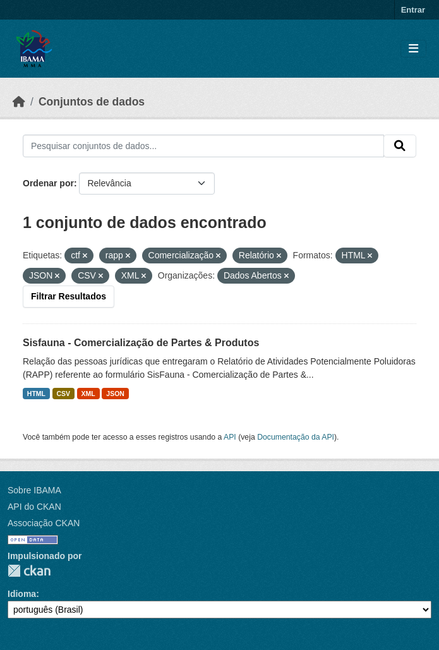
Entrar (413, 10)
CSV (64, 393)
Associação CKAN (44, 523)
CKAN (29, 570)
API (230, 437)
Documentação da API (295, 437)
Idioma (22, 594)
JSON (115, 393)
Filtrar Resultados (68, 296)
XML (88, 393)
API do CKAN (34, 507)
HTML (36, 393)
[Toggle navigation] (413, 49)
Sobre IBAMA (34, 490)
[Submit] (399, 146)
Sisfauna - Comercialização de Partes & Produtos (141, 342)
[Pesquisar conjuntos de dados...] (203, 146)
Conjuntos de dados (92, 101)
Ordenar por (48, 183)
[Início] (19, 101)
